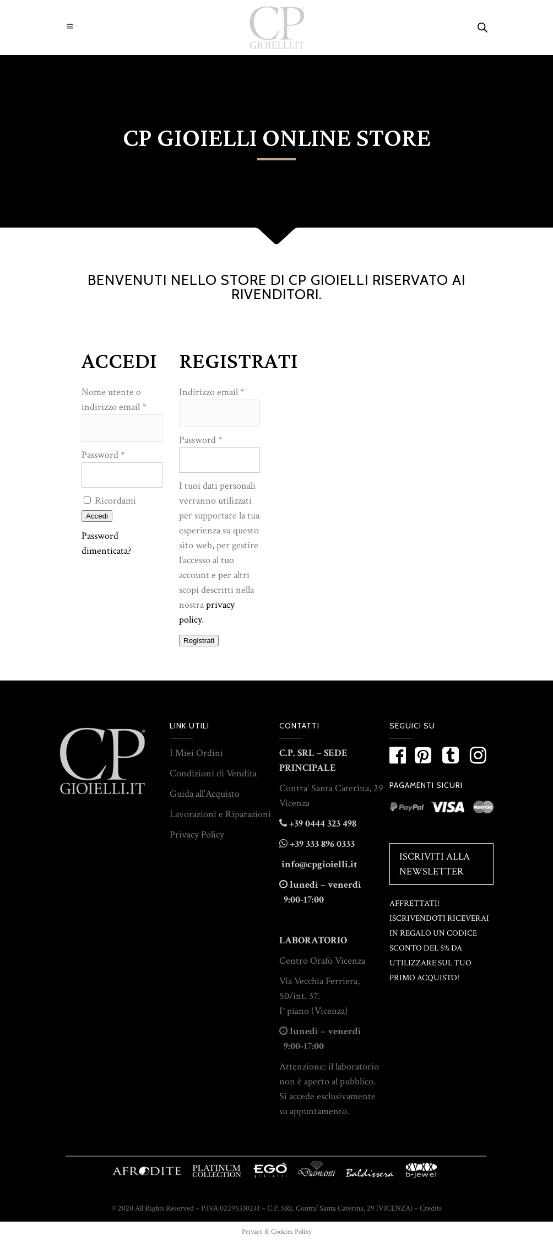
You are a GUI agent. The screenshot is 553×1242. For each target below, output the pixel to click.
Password (103, 455)
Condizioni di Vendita (213, 773)
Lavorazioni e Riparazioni (220, 814)
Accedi (97, 516)
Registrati (198, 640)
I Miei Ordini (196, 753)
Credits (431, 1208)
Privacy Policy (197, 834)
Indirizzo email (212, 392)
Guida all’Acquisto (205, 793)
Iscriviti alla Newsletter (434, 864)
